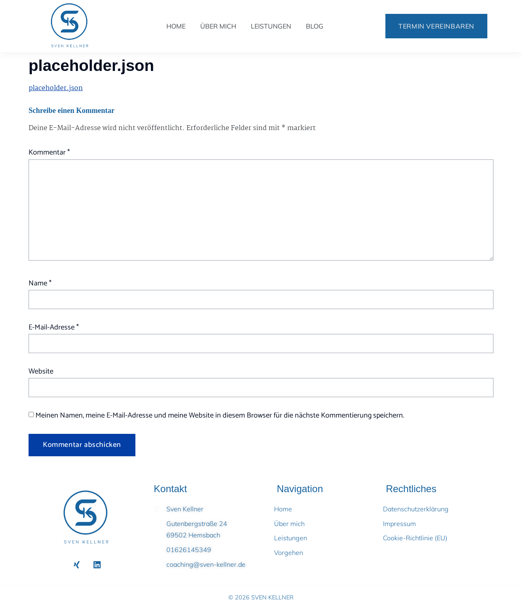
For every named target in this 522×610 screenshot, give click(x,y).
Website (41, 371)
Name (40, 283)
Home (176, 26)
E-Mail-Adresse (54, 327)
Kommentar (49, 152)
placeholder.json (56, 88)
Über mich (218, 26)
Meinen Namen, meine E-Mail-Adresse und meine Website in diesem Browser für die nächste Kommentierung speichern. (219, 415)
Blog (314, 26)
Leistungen (271, 26)
